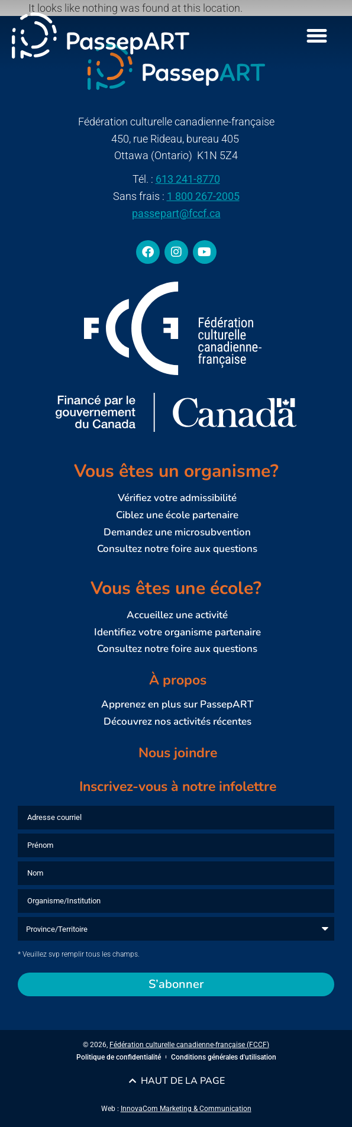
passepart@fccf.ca (176, 213)
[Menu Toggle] (317, 36)
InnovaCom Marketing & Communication (186, 1109)
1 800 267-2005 (203, 196)
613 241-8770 (188, 179)
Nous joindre (177, 753)
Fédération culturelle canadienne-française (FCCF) (189, 1045)
